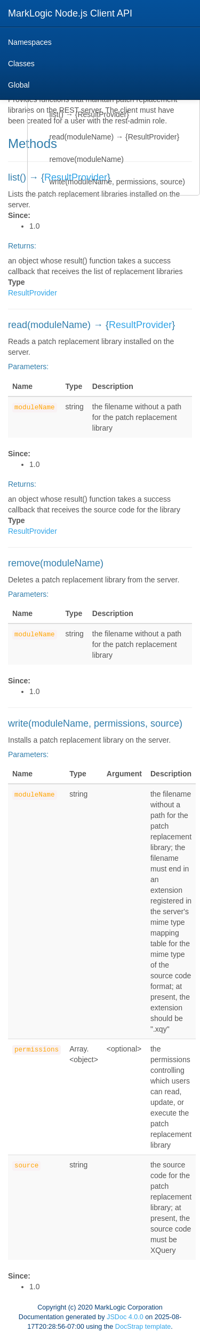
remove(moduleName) (87, 159)
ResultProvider (32, 293)
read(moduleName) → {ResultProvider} (115, 137)
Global (18, 85)
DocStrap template (143, 1326)
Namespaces (30, 42)
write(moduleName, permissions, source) (117, 181)
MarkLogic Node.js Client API (70, 13)
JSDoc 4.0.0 (125, 1317)
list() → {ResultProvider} (89, 114)
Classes (21, 63)
